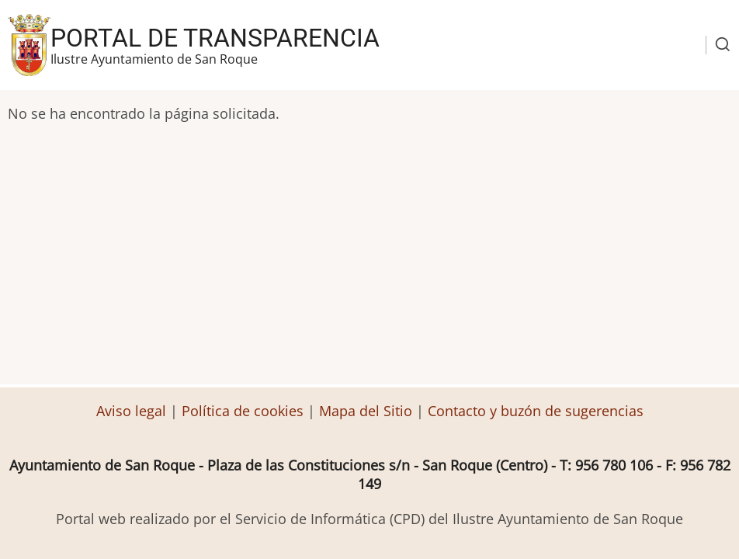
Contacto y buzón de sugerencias (536, 410)
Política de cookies (243, 410)
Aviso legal (133, 410)
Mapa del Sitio (365, 410)
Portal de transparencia (215, 38)
